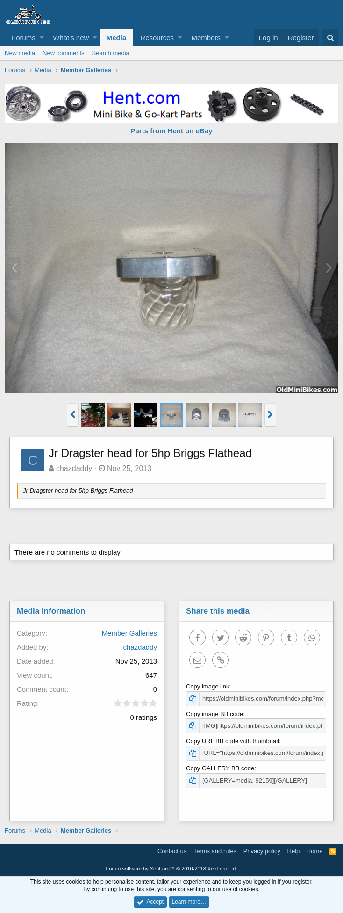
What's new (71, 38)
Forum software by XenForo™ (171, 868)
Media (117, 38)
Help (293, 851)
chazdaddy (74, 468)
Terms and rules (214, 851)
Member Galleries (129, 633)
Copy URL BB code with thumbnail (232, 741)
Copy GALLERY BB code (220, 768)
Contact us (171, 851)
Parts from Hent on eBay (171, 131)
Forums (24, 38)
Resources (157, 38)
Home (315, 851)
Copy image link (207, 686)
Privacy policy (261, 851)
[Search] (330, 37)
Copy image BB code (214, 713)
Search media (110, 53)
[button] (41, 37)
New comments (64, 53)
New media (20, 53)
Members (206, 38)
